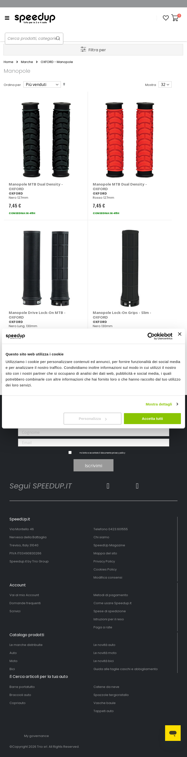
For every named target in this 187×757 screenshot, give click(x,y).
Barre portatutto (22, 686)
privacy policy (118, 453)
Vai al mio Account (24, 595)
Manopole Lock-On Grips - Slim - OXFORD (122, 315)
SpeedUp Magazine (109, 545)
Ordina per (12, 85)
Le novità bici (104, 661)
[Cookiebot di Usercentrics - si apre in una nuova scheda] (151, 336)
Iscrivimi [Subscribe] (93, 465)
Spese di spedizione (110, 611)
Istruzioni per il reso (109, 619)
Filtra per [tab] (97, 50)
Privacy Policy (104, 561)
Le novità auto (104, 645)
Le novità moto (105, 653)
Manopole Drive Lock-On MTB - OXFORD (37, 315)
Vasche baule (105, 703)
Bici (12, 669)
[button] (166, 18)
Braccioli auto (20, 695)
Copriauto (17, 703)
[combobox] (39, 38)
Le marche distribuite (26, 645)
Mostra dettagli (159, 404)
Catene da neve (106, 686)
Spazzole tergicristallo (111, 695)
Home (8, 62)
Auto (13, 653)
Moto (13, 661)
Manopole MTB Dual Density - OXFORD (36, 186)
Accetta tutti (152, 418)
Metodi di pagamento (111, 595)
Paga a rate (103, 627)
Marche (27, 62)
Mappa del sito (105, 553)
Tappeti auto (104, 711)
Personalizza (93, 418)
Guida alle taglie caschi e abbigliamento (126, 669)
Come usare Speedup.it (112, 603)
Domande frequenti (25, 603)
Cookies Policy (105, 569)
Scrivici (14, 611)
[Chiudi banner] (179, 336)
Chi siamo (101, 537)
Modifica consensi (108, 577)
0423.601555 (118, 529)
